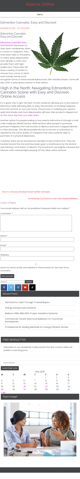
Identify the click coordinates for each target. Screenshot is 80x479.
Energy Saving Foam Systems (20, 311)
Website (4, 258)
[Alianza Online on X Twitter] (11, 290)
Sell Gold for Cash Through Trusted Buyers (27, 305)
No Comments (23, 28)
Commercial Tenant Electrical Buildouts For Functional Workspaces (34, 323)
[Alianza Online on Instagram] (18, 290)
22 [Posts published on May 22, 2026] (46, 389)
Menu (40, 14)
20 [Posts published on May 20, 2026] (25, 389)
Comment (6, 213)
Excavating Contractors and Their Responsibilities (53, 198)
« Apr (3, 395)
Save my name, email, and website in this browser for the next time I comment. (34, 272)
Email (3, 248)
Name (4, 239)
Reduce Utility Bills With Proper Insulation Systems (31, 316)
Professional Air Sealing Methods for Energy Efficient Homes (36, 330)
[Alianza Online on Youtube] (25, 290)
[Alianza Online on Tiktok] (32, 290)
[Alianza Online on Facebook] (4, 290)
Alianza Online (40, 4)
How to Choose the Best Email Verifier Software (26, 191)
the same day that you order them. (21, 115)
